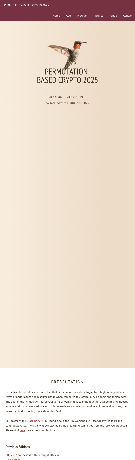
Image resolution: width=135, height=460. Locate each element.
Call (68, 15)
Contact (127, 15)
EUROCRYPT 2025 (78, 102)
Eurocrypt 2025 (34, 420)
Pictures (98, 15)
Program (82, 15)
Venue (113, 15)
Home (56, 15)
